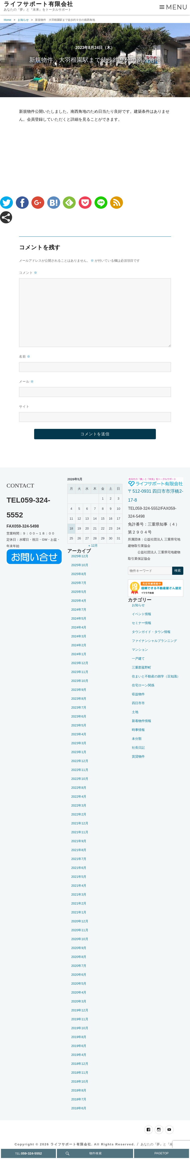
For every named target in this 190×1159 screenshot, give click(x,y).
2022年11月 (79, 770)
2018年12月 (79, 1064)
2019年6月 (79, 1046)
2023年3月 (79, 743)
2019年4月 (79, 1055)
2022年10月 (79, 779)
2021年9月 (79, 841)
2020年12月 (79, 921)
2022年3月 (79, 805)
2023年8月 (79, 698)
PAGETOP (161, 1153)
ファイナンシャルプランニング (154, 641)
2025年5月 (79, 592)
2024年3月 (79, 636)
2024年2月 (79, 645)
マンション (140, 649)
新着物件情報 (141, 721)
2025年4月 (79, 601)
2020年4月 (79, 992)
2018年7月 (79, 1099)
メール (26, 381)
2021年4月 (79, 885)
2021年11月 (79, 832)
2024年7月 (79, 609)
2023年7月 (79, 707)
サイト (24, 406)
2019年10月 (79, 1028)
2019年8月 (79, 1037)
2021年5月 (79, 877)
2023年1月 (79, 752)
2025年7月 (79, 583)
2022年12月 (79, 761)
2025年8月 (79, 574)
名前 (24, 356)
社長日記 (138, 747)
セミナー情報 (141, 623)
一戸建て (138, 658)
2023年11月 (79, 672)
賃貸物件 (138, 756)
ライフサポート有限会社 (38, 4)
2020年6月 (79, 974)
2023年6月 (79, 716)
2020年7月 (79, 966)
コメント (28, 273)
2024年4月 (79, 627)
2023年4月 (79, 734)
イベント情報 (141, 614)
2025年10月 (79, 565)
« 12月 (93, 545)
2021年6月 (79, 868)
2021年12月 (79, 823)
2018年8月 (79, 1090)
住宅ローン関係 (143, 685)
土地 (135, 712)
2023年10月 (79, 681)
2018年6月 (79, 1108)
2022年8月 (79, 787)
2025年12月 (79, 556)
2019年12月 (79, 1010)
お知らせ (138, 605)
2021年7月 (79, 859)
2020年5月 (79, 983)
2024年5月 (79, 618)
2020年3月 (79, 1001)
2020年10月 (79, 939)
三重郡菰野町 (141, 667)
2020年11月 (79, 930)
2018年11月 (79, 1072)
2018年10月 (79, 1081)
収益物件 (138, 694)
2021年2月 (79, 903)
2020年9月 (79, 948)
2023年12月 (79, 663)
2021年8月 (79, 850)
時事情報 (138, 730)
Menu (177, 7)
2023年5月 (79, 725)
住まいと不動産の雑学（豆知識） (156, 676)
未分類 (137, 739)
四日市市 (138, 703)
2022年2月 (79, 814)
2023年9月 (79, 690)
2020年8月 (79, 957)
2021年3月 (79, 894)
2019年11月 (79, 1019)
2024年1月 (79, 654)
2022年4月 (79, 796)
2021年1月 (79, 912)
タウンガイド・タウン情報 (151, 632)
